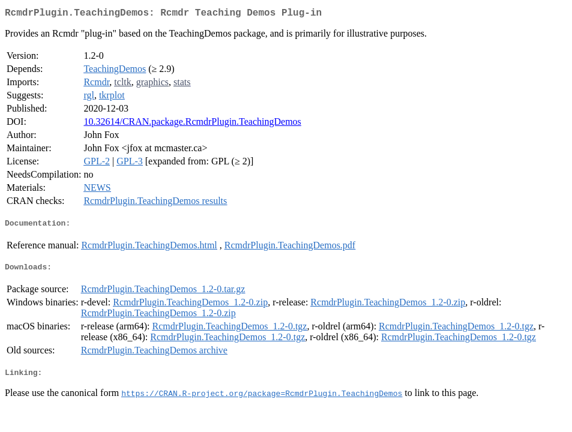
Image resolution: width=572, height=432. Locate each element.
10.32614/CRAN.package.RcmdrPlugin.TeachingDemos (192, 124)
